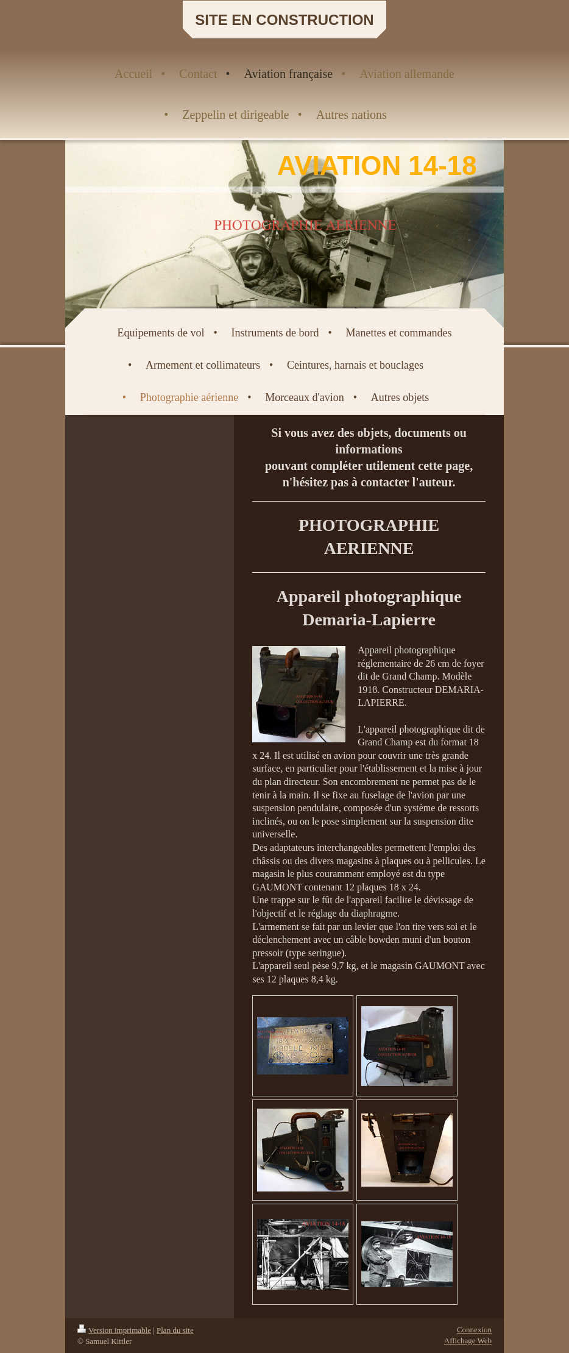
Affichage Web (468, 1340)
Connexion (474, 1329)
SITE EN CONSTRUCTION (284, 20)
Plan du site (175, 1330)
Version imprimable (114, 1330)
